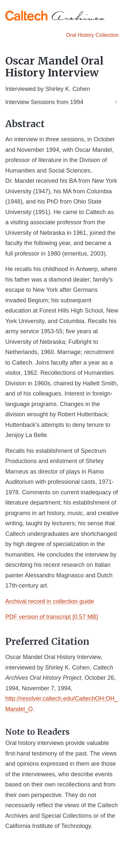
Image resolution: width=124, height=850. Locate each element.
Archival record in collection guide (49, 601)
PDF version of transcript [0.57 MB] (51, 617)
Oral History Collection (92, 35)
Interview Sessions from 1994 (44, 102)
